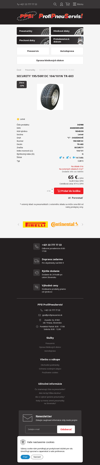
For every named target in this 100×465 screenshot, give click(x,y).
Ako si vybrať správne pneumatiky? (50, 397)
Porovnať (75, 197)
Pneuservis (50, 343)
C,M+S (80, 161)
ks (49, 191)
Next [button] (82, 224)
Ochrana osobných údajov (50, 368)
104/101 (79, 150)
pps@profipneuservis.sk (52, 315)
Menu (77, 4)
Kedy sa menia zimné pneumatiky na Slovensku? (50, 402)
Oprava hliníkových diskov (50, 347)
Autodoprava (50, 351)
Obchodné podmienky (50, 365)
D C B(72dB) (71, 157)
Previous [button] (18, 224)
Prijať (25, 457)
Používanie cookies (50, 372)
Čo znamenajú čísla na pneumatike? (50, 389)
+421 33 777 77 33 (28, 4)
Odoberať (66, 429)
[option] (35, 224)
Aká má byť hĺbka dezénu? (50, 393)
